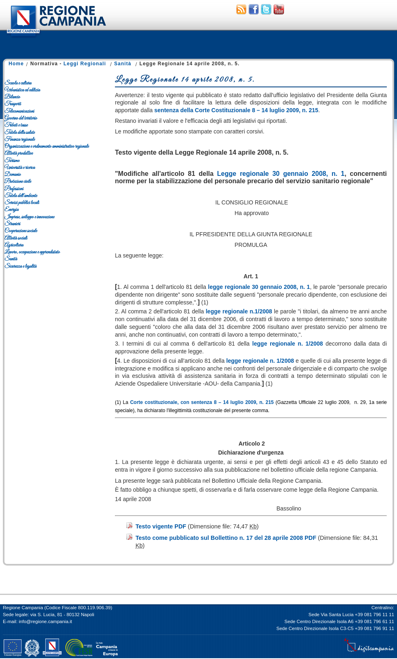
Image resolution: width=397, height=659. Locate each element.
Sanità (122, 64)
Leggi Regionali (85, 64)
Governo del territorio (20, 118)
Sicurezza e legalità (20, 266)
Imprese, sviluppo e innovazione (29, 217)
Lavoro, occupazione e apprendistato (32, 252)
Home (16, 64)
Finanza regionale (19, 139)
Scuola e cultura (17, 83)
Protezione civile (17, 181)
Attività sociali (15, 238)
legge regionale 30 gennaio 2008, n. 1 (259, 287)
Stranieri (12, 224)
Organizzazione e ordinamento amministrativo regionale (46, 146)
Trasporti (12, 104)
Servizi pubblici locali (21, 203)
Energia (11, 209)
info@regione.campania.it (45, 621)
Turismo (12, 161)
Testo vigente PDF (160, 526)
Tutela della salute (19, 132)
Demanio (12, 174)
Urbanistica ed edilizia (22, 90)
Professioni (13, 189)
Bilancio (12, 97)
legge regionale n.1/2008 (239, 311)
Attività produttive (18, 153)
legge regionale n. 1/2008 (287, 343)
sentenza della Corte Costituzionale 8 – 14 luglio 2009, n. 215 (236, 110)
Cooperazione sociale (20, 231)
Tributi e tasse (16, 125)
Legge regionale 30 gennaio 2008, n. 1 (281, 173)
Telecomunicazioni (19, 111)
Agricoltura (13, 245)
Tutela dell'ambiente (20, 196)
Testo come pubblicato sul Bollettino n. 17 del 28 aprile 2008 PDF (225, 538)
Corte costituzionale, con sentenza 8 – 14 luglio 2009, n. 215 (201, 402)
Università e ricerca (19, 167)
